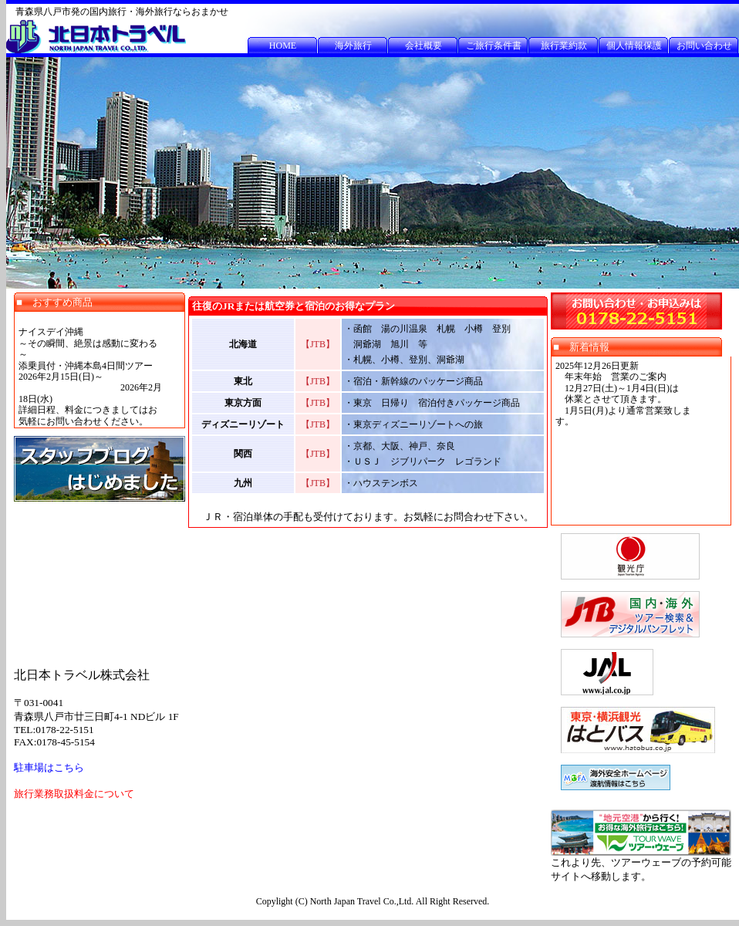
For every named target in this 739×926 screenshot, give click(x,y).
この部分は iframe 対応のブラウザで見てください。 (99, 370)
